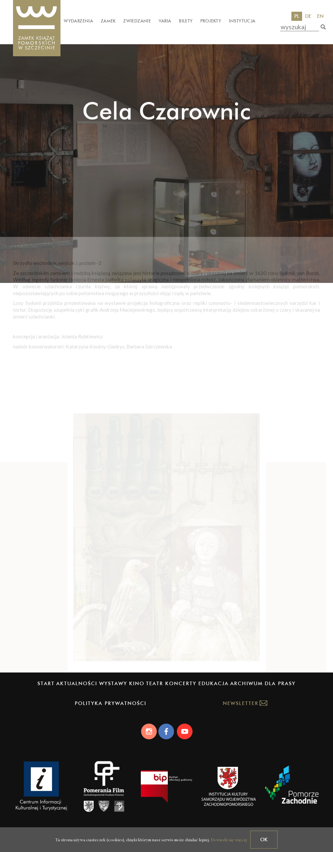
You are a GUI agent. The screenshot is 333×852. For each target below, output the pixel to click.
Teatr (154, 683)
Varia (165, 20)
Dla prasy (280, 683)
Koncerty (180, 683)
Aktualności (76, 683)
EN (320, 16)
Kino (136, 683)
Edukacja (213, 683)
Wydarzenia (78, 20)
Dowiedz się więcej (229, 840)
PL (296, 16)
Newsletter (241, 703)
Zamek (108, 20)
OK (264, 839)
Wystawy (113, 683)
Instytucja (242, 20)
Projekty (210, 20)
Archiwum (246, 683)
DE (308, 16)
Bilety (186, 20)
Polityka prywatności (110, 703)
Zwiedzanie (137, 20)
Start (46, 683)
